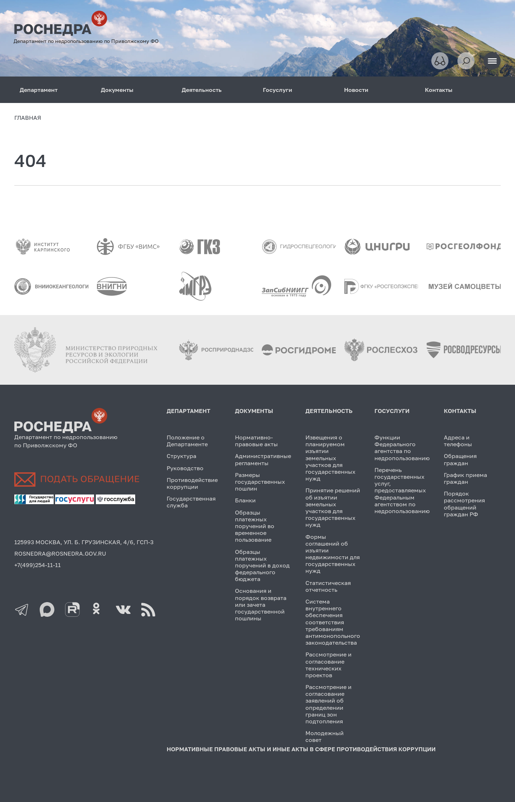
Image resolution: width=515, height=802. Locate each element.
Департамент (39, 89)
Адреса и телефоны (458, 441)
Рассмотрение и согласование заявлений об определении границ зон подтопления (328, 704)
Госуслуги (277, 89)
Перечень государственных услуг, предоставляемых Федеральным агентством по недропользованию (402, 490)
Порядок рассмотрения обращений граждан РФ (464, 504)
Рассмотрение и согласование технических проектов (328, 665)
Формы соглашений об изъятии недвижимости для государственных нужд (332, 554)
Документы (117, 89)
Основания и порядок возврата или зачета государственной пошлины (260, 604)
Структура (181, 455)
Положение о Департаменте (187, 441)
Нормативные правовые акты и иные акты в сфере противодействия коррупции (301, 749)
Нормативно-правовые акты (256, 441)
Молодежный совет (324, 736)
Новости (356, 89)
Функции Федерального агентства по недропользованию (402, 448)
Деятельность (202, 89)
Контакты (438, 89)
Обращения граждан (460, 459)
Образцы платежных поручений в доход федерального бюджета (262, 565)
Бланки (245, 500)
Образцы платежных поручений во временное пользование (254, 526)
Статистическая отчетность (328, 586)
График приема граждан (465, 478)
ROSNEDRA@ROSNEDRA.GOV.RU (60, 553)
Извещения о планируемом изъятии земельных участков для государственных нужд (330, 458)
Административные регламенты (263, 459)
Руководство (185, 468)
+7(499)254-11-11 (37, 565)
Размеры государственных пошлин (260, 481)
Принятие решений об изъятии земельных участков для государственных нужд (332, 507)
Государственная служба (191, 502)
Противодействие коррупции (192, 483)
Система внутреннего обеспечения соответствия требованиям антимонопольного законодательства (332, 622)
